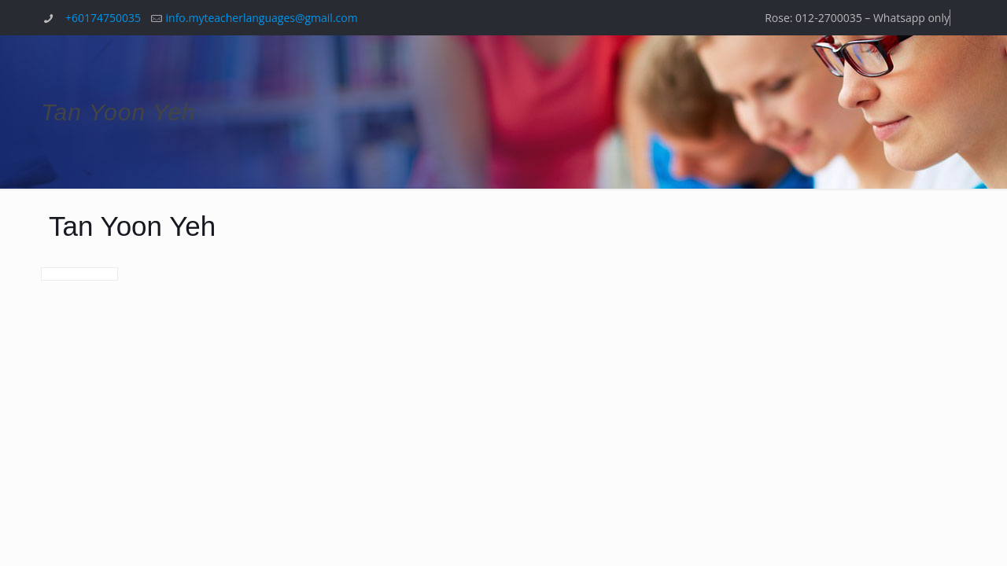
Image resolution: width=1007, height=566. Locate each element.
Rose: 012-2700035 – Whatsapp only (857, 17)
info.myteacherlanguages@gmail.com (262, 17)
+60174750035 (103, 17)
